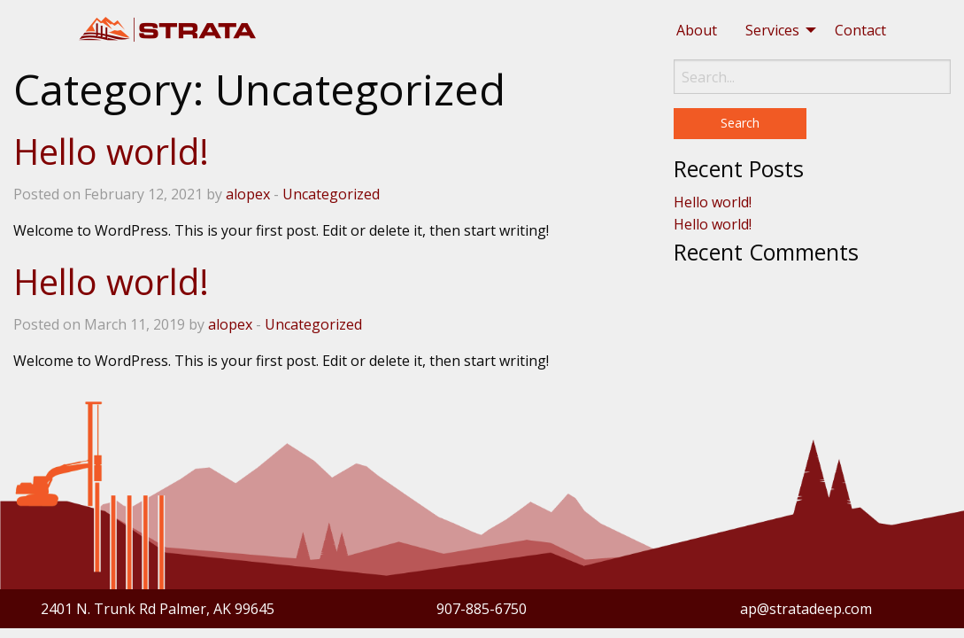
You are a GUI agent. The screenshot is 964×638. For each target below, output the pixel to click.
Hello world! (111, 151)
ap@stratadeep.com (806, 609)
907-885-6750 (481, 609)
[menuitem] (696, 30)
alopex (248, 194)
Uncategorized (331, 194)
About (696, 30)
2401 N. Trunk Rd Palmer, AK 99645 (157, 609)
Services (772, 30)
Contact (860, 30)
